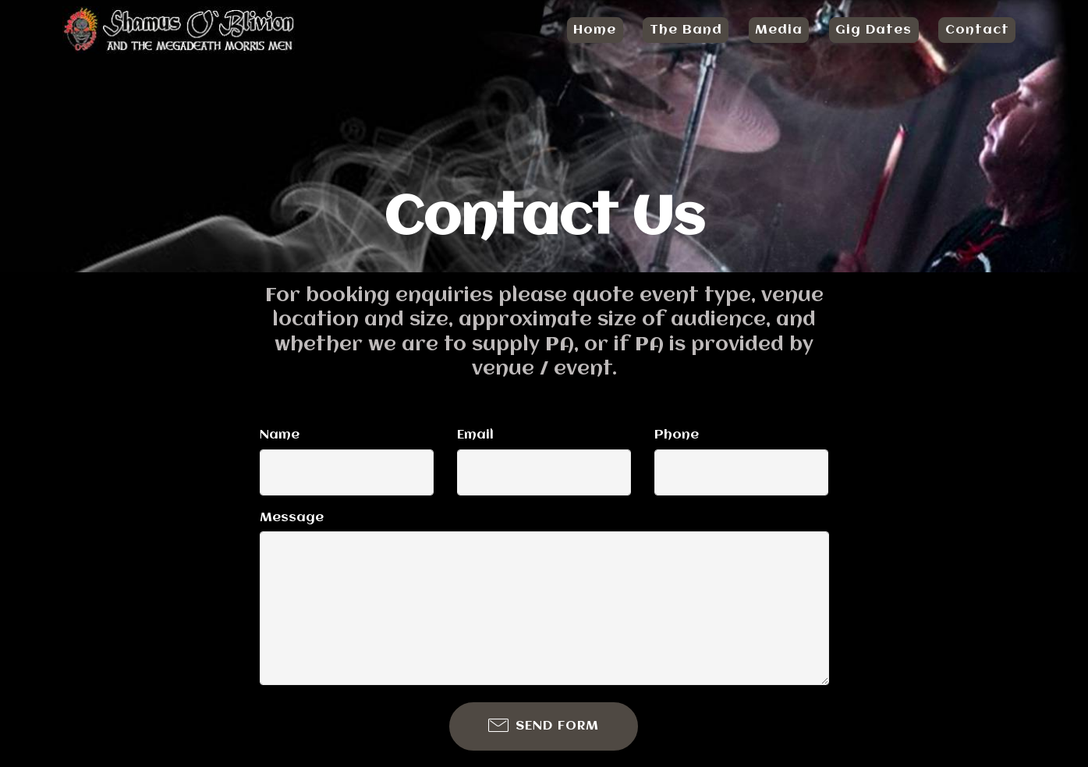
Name (279, 435)
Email (475, 435)
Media (779, 30)
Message (292, 517)
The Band (686, 30)
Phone (676, 435)
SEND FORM (543, 726)
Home (594, 30)
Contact (977, 30)
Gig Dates (873, 30)
